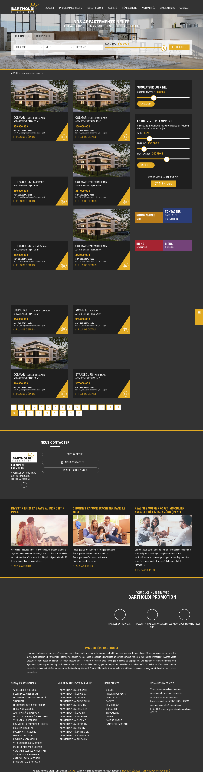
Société (112, 7)
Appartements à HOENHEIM (73, 703)
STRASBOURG (28, 181)
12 (93, 405)
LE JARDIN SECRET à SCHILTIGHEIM (29, 703)
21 (55, 411)
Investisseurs (95, 7)
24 (79, 411)
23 (71, 411)
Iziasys (71, 768)
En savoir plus (22, 564)
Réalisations (129, 7)
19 (38, 411)
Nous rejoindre (114, 718)
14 (109, 405)
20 (47, 411)
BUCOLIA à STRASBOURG (24, 729)
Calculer (146, 103)
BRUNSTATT (31, 308)
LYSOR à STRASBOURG (23, 733)
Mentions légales (131, 768)
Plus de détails (25, 136)
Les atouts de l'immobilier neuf (184, 621)
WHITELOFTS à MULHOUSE (25, 688)
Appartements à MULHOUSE (73, 714)
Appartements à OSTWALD (73, 718)
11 (85, 405)
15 (118, 405)
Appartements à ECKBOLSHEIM (75, 699)
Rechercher (179, 47)
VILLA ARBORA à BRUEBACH (26, 752)
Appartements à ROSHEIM (72, 726)
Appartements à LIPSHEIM (72, 710)
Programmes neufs (70, 7)
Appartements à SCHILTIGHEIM (74, 729)
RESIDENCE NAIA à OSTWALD (26, 760)
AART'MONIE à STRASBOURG (26, 710)
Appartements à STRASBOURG (75, 733)
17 (22, 411)
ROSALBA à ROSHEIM (23, 726)
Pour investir (43, 36)
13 (101, 405)
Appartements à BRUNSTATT (74, 691)
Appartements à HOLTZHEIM (73, 707)
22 (63, 411)
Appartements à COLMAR (72, 695)
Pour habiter (21, 36)
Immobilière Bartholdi (117, 722)
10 (77, 405)
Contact (185, 7)
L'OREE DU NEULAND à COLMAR (27, 745)
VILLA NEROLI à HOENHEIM (25, 718)
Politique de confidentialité (156, 768)
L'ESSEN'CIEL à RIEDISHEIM (25, 691)
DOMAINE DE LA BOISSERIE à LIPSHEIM (30, 722)
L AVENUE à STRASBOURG (25, 737)
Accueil (50, 7)
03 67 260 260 (22, 476)
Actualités (148, 7)
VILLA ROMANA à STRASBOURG (27, 741)
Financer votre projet (120, 621)
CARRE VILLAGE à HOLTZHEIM (26, 756)
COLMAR (29, 117)
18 (30, 411)
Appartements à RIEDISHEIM (73, 722)
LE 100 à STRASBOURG (23, 707)
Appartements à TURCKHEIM (74, 737)
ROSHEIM (86, 308)
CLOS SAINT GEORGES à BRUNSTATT (29, 748)
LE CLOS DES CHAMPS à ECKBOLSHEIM (30, 714)
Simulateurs (167, 7)
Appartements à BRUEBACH (73, 688)
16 (14, 411)
